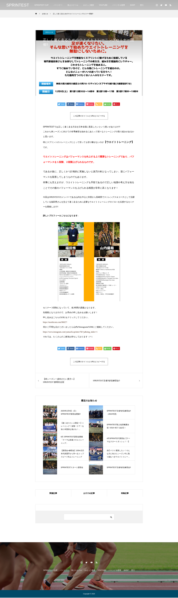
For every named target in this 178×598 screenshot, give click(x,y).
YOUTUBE (103, 5)
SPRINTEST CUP (41, 5)
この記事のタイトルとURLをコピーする (89, 116)
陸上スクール (73, 5)
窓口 (142, 5)
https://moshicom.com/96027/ (55, 322)
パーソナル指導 (118, 5)
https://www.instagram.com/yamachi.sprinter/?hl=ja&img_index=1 (70, 332)
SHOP (132, 5)
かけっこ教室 (88, 5)
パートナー (58, 5)
